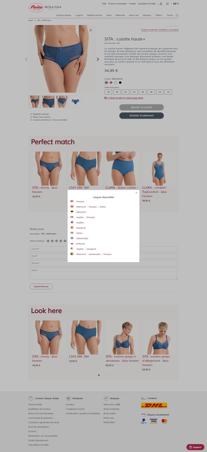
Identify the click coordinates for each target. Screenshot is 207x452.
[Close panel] (136, 192)
